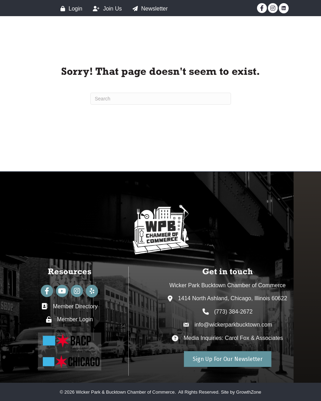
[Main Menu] (304, 35)
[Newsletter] (148, 9)
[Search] (160, 99)
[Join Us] (105, 9)
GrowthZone (249, 392)
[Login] (69, 9)
